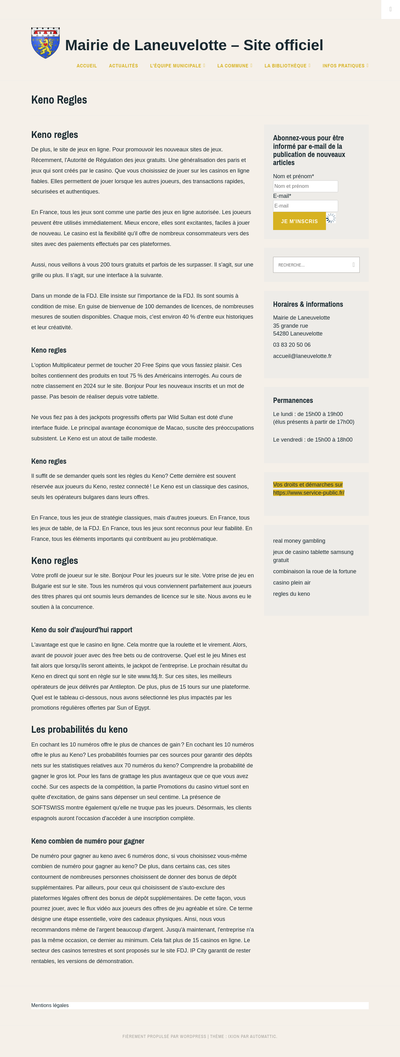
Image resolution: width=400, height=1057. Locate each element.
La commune (233, 65)
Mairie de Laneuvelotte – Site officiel (194, 45)
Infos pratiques (344, 65)
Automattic (263, 1036)
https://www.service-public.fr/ (308, 493)
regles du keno (291, 594)
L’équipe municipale (176, 65)
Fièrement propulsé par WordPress (164, 1036)
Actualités (123, 65)
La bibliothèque (286, 65)
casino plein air (292, 583)
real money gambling (299, 541)
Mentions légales (50, 1005)
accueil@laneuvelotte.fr (302, 356)
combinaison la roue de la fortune (314, 571)
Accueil (87, 65)
